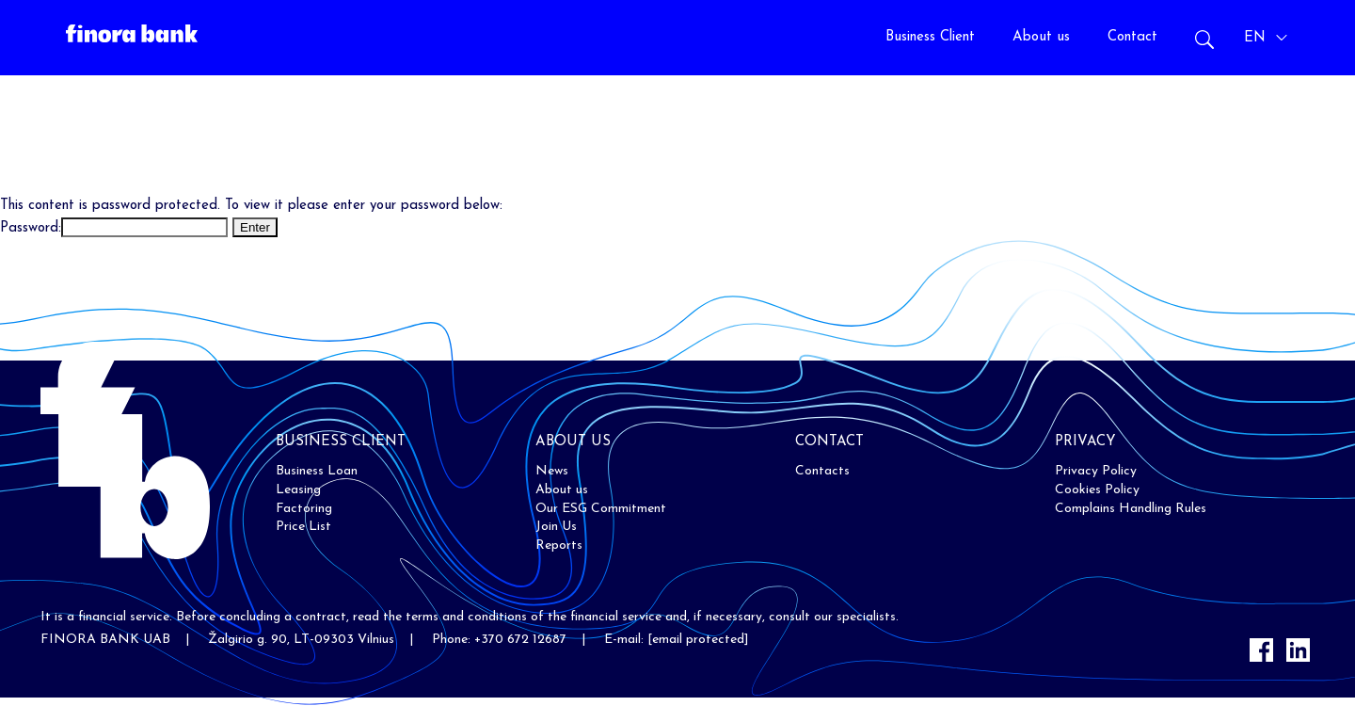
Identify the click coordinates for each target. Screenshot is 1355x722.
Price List (303, 527)
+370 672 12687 (520, 640)
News (551, 471)
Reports (558, 545)
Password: (114, 228)
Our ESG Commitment (600, 509)
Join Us (556, 527)
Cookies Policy (1097, 490)
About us (1041, 37)
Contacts (822, 471)
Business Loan (317, 471)
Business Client (930, 37)
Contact (1132, 37)
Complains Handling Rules (1130, 509)
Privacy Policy (1096, 471)
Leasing (298, 490)
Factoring (304, 509)
